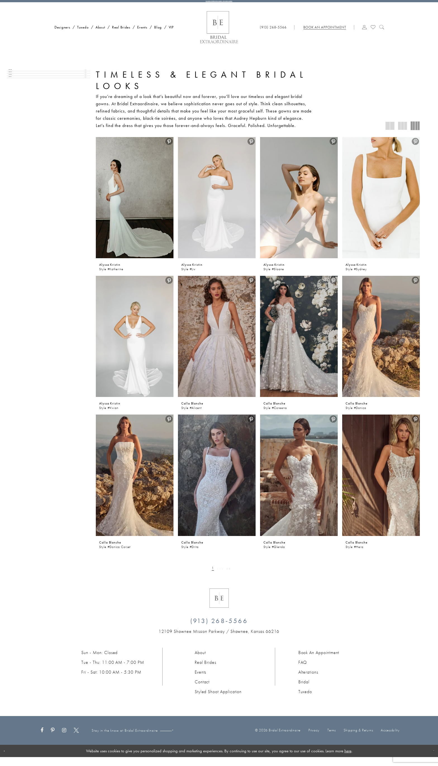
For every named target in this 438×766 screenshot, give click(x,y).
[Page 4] (221, 577)
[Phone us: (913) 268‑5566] (273, 36)
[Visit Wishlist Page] (373, 35)
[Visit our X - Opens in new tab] (76, 739)
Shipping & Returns (358, 739)
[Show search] (381, 35)
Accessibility (390, 739)
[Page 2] (207, 577)
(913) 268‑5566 (219, 629)
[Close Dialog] (8, 760)
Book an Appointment (318, 661)
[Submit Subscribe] (222, 739)
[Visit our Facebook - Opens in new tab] (42, 739)
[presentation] (134, 206)
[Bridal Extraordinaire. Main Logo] (219, 36)
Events (200, 681)
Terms (331, 739)
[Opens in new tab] (219, 640)
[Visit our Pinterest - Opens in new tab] (53, 739)
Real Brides (205, 671)
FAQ (302, 671)
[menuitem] (60, 35)
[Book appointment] (324, 36)
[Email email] (193, 739)
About (200, 661)
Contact (202, 690)
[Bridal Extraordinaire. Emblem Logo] (219, 606)
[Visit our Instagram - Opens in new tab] (64, 739)
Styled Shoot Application (218, 700)
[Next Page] (245, 577)
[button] (364, 35)
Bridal (304, 690)
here (347, 759)
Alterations (308, 681)
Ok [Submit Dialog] (429, 759)
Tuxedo (305, 700)
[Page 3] (214, 577)
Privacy (314, 739)
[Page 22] (237, 577)
